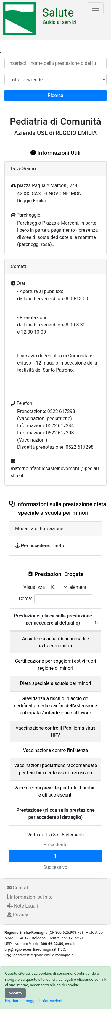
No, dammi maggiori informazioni (33, 1001)
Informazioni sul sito (30, 897)
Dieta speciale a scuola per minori (55, 683)
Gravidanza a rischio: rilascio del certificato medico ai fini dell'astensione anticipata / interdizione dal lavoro (55, 706)
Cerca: (55, 598)
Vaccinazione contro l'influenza (55, 750)
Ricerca (55, 95)
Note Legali (22, 906)
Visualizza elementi (55, 587)
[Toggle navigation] (95, 8)
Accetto (15, 993)
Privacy (17, 915)
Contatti (18, 888)
